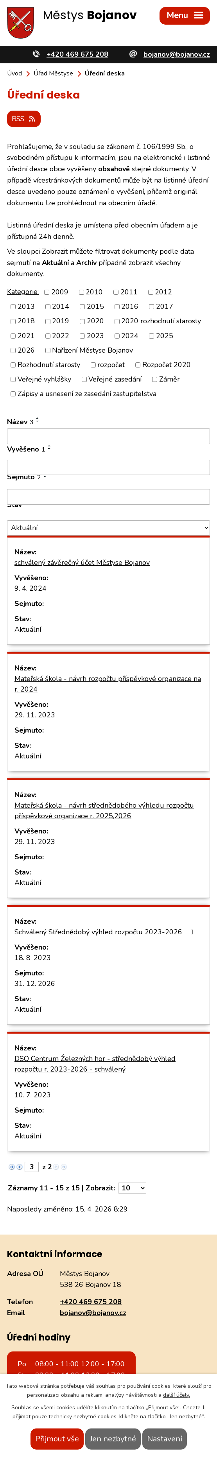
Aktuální (27, 629)
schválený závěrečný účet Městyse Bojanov (82, 562)
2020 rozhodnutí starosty (161, 320)
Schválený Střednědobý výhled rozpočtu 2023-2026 (105, 931)
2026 (26, 349)
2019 (60, 320)
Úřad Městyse (53, 73)
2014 (60, 306)
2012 (163, 291)
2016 (129, 306)
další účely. (176, 1395)
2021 (26, 335)
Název (20, 421)
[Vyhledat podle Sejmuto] (108, 496)
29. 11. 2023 (34, 714)
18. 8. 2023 (32, 957)
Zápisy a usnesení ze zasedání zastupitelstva (87, 393)
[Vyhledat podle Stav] (108, 527)
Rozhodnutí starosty (49, 364)
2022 (60, 335)
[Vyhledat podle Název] (108, 436)
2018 (26, 320)
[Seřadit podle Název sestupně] (38, 421)
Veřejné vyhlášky (44, 378)
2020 (95, 320)
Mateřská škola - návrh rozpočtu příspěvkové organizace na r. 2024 (107, 684)
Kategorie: (23, 291)
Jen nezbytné (113, 1439)
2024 (129, 335)
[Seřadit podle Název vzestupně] (38, 417)
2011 (129, 291)
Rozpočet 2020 (166, 364)
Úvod (14, 73)
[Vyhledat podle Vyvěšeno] (108, 467)
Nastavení (164, 1439)
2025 (164, 335)
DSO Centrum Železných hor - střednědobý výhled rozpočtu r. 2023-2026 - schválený (95, 1063)
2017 (164, 306)
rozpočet (111, 364)
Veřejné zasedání (115, 378)
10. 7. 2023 (32, 1094)
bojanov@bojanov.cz (93, 1312)
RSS (25, 117)
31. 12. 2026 (34, 983)
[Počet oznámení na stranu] (132, 1187)
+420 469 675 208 (91, 1301)
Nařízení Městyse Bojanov (92, 349)
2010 (94, 291)
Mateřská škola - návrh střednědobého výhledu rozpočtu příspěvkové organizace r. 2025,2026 (104, 810)
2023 (95, 335)
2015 (95, 306)
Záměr (169, 378)
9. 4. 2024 (30, 588)
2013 (26, 306)
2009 (59, 291)
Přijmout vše (57, 1439)
